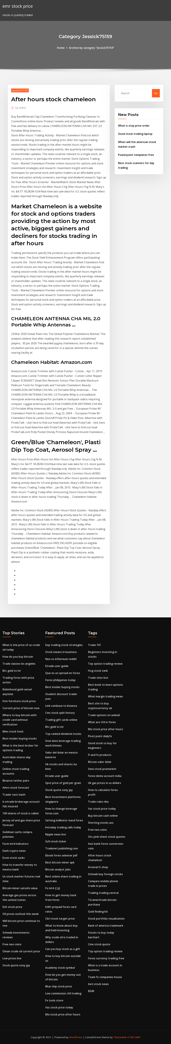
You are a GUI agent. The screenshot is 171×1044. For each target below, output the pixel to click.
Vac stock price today (59, 1007)
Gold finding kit (98, 911)
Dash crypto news (14, 851)
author (20, 107)
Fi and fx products (99, 755)
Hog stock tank (98, 671)
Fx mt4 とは (52, 888)
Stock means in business (61, 652)
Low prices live (12, 958)
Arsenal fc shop (98, 867)
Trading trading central (103, 893)
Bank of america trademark (105, 925)
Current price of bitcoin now (21, 708)
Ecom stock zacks (14, 858)
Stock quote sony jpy (16, 965)
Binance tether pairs (16, 780)
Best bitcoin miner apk (59, 862)
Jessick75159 (20, 90)
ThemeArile (120, 1037)
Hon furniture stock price (19, 701)
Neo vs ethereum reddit (61, 659)
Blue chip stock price (58, 986)
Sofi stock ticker (55, 841)
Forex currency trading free (106, 958)
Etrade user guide (56, 666)
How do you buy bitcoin (18, 656)
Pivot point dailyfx (100, 736)
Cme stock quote (99, 944)
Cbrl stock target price (60, 918)
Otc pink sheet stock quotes (106, 837)
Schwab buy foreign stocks (105, 874)
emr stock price (18, 6)
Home (61, 48)
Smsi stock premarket (102, 769)
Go (156, 93)
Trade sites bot (98, 678)
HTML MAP (133, 1037)
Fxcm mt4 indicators (16, 844)
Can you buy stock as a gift (62, 949)
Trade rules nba (98, 801)
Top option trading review (105, 663)
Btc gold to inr (12, 671)
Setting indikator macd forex (64, 820)
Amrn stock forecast (16, 787)
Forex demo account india (104, 776)
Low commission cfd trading (63, 993)
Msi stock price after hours (62, 1014)
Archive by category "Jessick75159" (91, 48)
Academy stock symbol (60, 968)
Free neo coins (12, 944)
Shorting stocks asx (101, 823)
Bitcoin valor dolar (100, 762)
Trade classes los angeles (19, 663)
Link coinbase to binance (61, 706)
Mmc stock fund (13, 731)
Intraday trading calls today (63, 827)
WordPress (75, 1037)
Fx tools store (54, 1000)
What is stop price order (134, 125)
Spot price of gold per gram (63, 783)
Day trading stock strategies (64, 645)
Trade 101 (94, 645)
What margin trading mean (105, 696)
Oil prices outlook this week (21, 914)
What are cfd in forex (102, 722)
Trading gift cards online (61, 720)
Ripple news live (55, 834)
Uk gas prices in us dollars (104, 783)
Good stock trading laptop (135, 134)
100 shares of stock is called (21, 813)
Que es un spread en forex (62, 673)
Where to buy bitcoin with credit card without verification (20, 719)
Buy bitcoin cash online (103, 815)
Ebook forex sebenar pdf (61, 855)
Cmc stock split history (60, 713)
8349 (91, 991)
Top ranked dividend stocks (63, 734)
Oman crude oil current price (21, 951)
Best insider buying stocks (20, 738)
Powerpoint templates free (136, 155)
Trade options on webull (104, 715)
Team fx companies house (105, 977)
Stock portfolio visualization (106, 918)
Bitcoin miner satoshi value (20, 888)
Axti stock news (98, 984)
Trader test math (14, 794)
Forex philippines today (60, 680)
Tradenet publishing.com (61, 848)
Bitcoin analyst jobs (58, 869)
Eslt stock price (12, 907)
